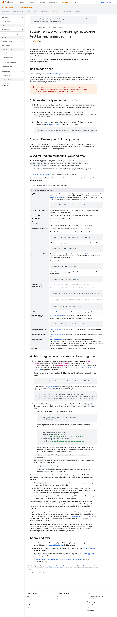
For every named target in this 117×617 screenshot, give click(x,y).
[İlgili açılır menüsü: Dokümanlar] (70, 2)
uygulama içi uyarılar (88, 548)
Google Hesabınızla (51, 387)
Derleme (21, 2)
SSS (88, 607)
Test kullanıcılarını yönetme (92, 254)
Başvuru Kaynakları (66, 12)
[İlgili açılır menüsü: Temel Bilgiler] (23, 12)
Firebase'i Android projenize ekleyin (56, 74)
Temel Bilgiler (17, 12)
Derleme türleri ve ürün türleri (39, 174)
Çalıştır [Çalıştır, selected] (53, 12)
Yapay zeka (30, 12)
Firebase (32, 27)
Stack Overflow (91, 599)
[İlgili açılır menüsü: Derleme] (26, 2)
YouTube (59, 605)
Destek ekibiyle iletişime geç (95, 596)
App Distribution (25, 8)
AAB (40, 42)
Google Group (91, 602)
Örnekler (78, 12)
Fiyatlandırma (53, 2)
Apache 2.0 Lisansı (88, 566)
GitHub (28, 607)
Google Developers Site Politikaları (53, 568)
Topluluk (76, 2)
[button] (10, 17)
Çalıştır (32, 2)
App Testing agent (55, 339)
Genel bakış (5, 12)
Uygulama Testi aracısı (56, 312)
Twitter (59, 602)
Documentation (8, 8)
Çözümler (43, 2)
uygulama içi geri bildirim (56, 545)
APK (33, 42)
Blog (102, 2)
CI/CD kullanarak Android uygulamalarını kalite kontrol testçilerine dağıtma (58, 559)
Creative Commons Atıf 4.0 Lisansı (60, 566)
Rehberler (29, 596)
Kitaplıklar (29, 605)
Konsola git (110, 2)
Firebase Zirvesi (61, 599)
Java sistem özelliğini (53, 124)
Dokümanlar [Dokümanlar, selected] (64, 2)
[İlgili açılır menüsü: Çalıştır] (36, 2)
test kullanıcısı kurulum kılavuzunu (79, 516)
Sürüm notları (90, 605)
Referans (29, 599)
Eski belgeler (90, 610)
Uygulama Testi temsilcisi (57, 285)
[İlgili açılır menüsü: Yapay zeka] (36, 12)
